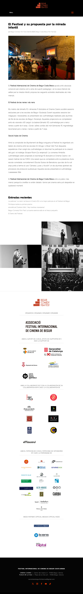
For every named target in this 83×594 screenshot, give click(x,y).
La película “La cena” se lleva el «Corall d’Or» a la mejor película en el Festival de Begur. (39, 201)
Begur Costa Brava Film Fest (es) (46, 32)
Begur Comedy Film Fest (18, 32)
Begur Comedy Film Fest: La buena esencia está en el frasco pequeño (33, 210)
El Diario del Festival (15, 213)
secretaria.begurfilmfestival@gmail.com (41, 579)
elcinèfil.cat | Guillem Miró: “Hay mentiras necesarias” (26, 207)
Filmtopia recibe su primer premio (20, 204)
